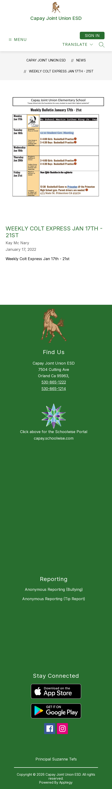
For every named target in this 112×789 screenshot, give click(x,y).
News (81, 60)
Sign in (92, 35)
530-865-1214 (54, 388)
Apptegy (66, 782)
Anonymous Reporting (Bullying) (54, 589)
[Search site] (102, 44)
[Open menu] (17, 40)
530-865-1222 (54, 382)
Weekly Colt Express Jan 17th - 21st (61, 71)
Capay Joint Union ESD (46, 60)
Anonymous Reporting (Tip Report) (53, 598)
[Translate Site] (77, 44)
